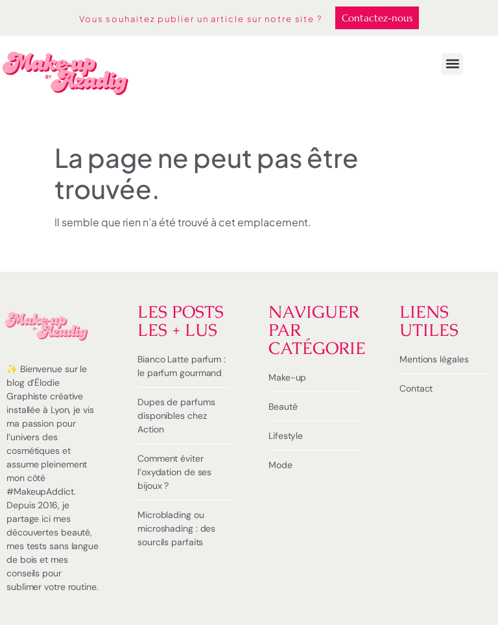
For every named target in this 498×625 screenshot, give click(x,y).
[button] (452, 64)
